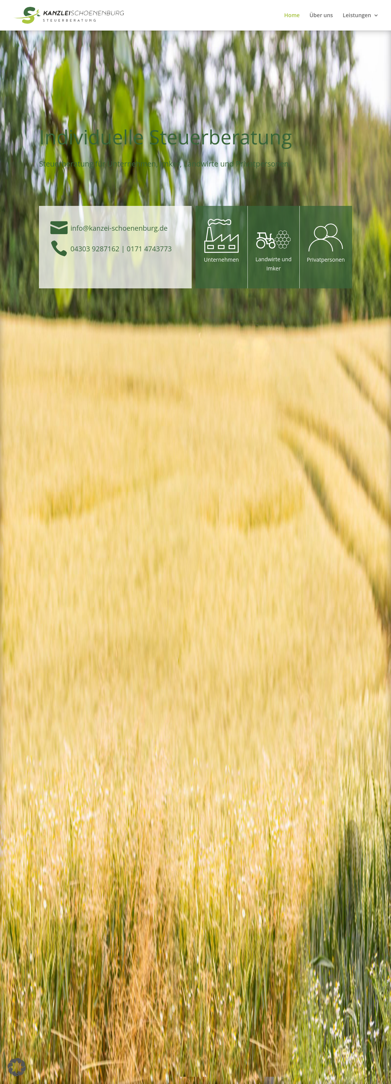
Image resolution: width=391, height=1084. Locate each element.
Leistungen (357, 16)
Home (292, 16)
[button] (17, 1067)
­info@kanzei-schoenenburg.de (118, 228)
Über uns (321, 16)
